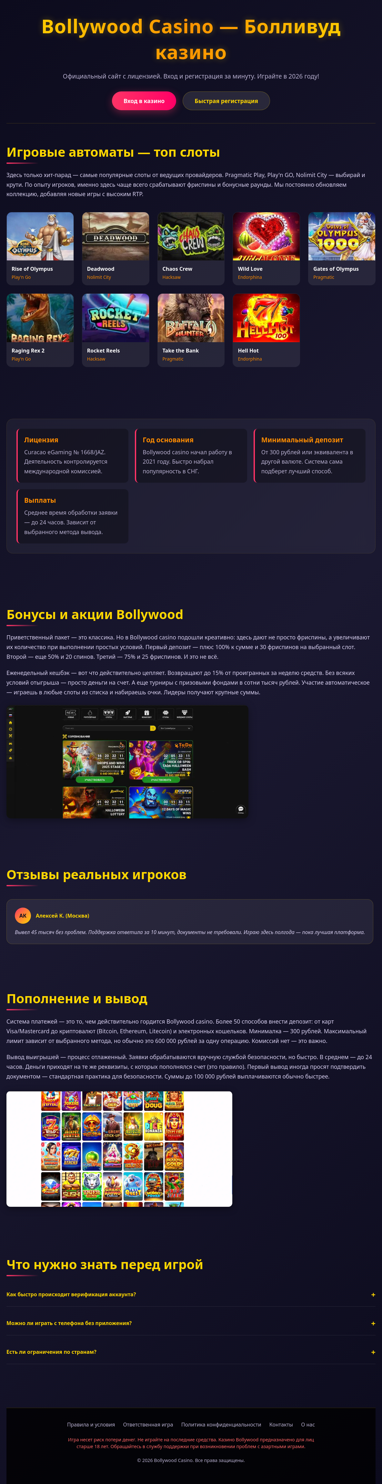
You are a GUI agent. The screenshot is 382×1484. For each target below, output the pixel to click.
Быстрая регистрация (226, 101)
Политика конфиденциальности (221, 1424)
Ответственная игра (148, 1424)
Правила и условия (91, 1424)
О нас (308, 1424)
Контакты (281, 1424)
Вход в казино (144, 101)
